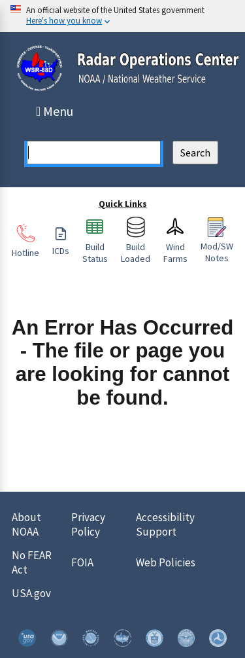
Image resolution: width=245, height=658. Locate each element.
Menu (56, 111)
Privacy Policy (88, 524)
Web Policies (165, 562)
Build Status (95, 246)
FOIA (82, 562)
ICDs (60, 245)
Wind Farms (175, 246)
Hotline (25, 247)
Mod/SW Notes (217, 246)
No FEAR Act (32, 562)
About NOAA (26, 524)
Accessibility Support (165, 524)
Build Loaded (135, 246)
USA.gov (31, 593)
